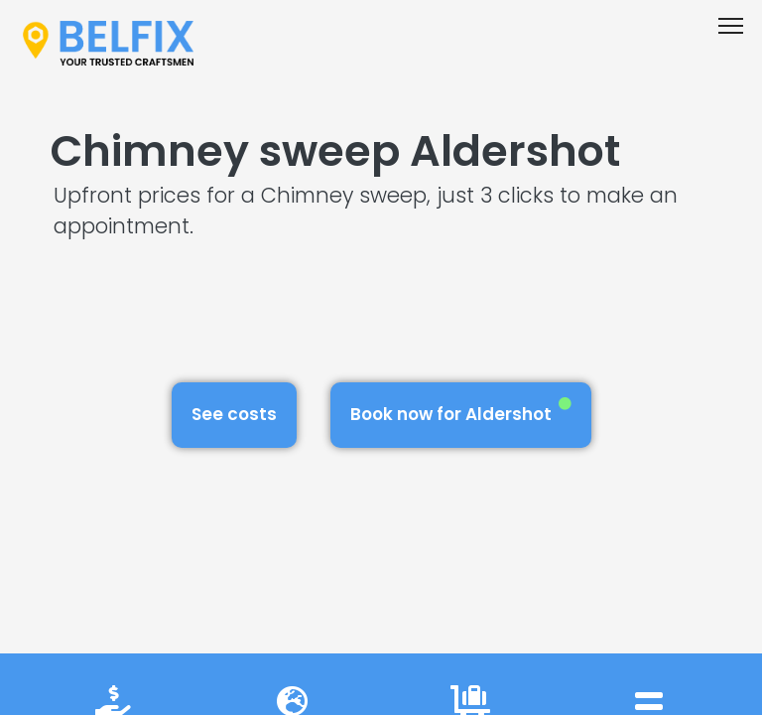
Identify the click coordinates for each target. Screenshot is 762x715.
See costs (234, 414)
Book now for (461, 411)
